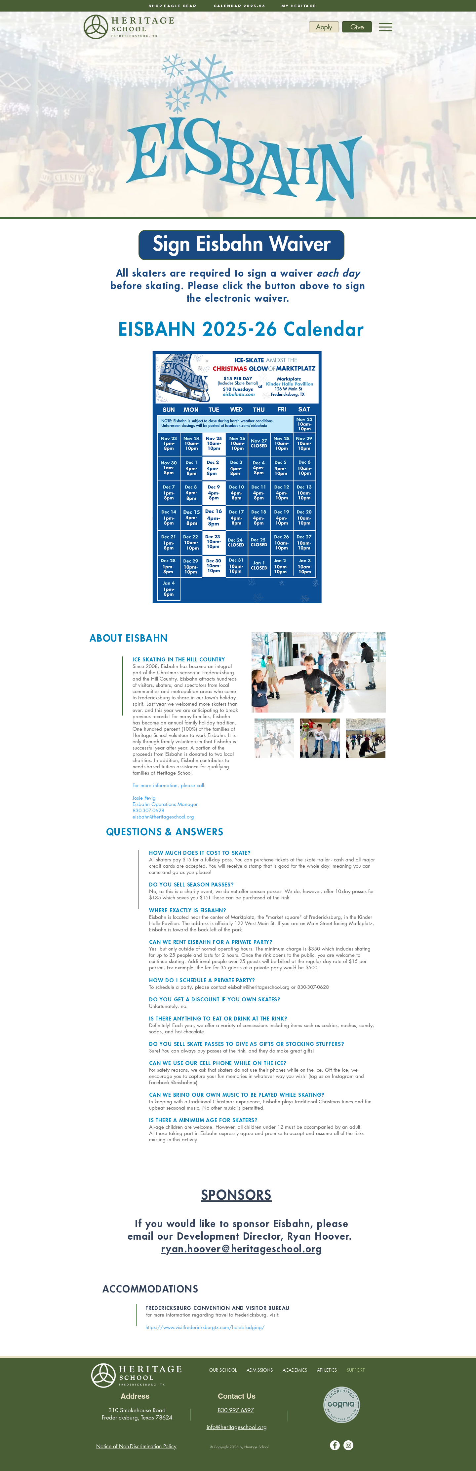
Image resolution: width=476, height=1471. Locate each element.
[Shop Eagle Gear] (172, 5)
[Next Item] (374, 672)
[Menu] (386, 27)
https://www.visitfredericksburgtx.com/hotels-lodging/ (205, 1327)
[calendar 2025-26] (239, 5)
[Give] (357, 27)
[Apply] (324, 27)
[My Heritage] (298, 5)
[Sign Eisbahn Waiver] (241, 245)
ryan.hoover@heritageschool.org (241, 1249)
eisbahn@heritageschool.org (163, 817)
